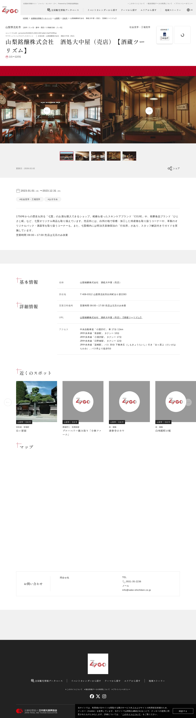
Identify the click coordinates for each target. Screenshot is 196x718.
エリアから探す (148, 10)
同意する (183, 711)
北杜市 (65, 18)
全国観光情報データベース (63, 10)
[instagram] (104, 696)
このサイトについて (131, 714)
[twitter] (98, 696)
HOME (25, 18)
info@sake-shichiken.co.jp (136, 590)
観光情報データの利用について (160, 3)
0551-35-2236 (133, 581)
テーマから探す (129, 10)
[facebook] (92, 696)
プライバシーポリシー (184, 3)
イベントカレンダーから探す (102, 10)
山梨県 (57, 18)
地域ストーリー (173, 10)
